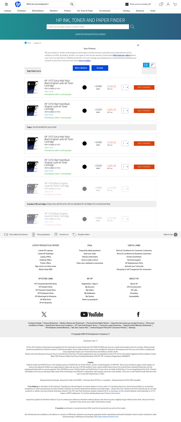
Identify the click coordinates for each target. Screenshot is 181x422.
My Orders (90, 290)
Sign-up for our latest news (45, 266)
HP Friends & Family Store (46, 290)
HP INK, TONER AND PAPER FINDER (90, 20)
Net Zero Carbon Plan (80, 328)
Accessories (104, 11)
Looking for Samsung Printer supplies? (90, 34)
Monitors (54, 11)
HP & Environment (134, 287)
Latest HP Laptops (45, 250)
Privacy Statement (50, 323)
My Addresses (89, 293)
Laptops (7, 11)
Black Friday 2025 (45, 269)
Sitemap (132, 328)
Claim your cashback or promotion (89, 263)
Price (152, 65)
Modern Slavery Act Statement (72, 323)
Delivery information (90, 257)
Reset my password (90, 300)
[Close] (138, 45)
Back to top (170, 235)
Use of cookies (85, 61)
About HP (134, 284)
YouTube (92, 314)
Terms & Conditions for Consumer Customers (134, 250)
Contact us (63, 234)
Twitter (44, 314)
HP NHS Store (45, 300)
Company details (34, 323)
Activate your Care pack (134, 266)
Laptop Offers (45, 257)
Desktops (21, 11)
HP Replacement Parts (134, 263)
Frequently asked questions (90, 250)
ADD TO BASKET (144, 87)
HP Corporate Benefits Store (45, 284)
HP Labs (134, 290)
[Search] (72, 4)
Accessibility (134, 296)
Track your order (90, 254)
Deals (152, 11)
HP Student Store (45, 287)
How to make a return (89, 260)
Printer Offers (45, 263)
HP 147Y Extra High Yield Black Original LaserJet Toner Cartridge (58, 83)
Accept (100, 68)
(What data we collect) (122, 55)
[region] (91, 58)
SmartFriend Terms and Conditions (59, 325)
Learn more (48, 91)
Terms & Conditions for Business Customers (134, 254)
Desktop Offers (46, 260)
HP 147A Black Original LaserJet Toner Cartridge (56, 184)
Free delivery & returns (19, 234)
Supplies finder (39, 43)
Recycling (134, 293)
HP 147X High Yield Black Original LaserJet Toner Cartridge (57, 106)
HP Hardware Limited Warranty (57, 328)
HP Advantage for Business (45, 296)
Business (140, 11)
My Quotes (90, 296)
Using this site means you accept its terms (127, 323)
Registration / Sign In (90, 284)
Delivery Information (112, 393)
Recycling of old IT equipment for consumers (134, 269)
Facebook (138, 314)
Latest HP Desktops (45, 254)
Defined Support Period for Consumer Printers (108, 328)
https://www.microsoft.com (108, 417)
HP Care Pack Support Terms (86, 325)
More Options (81, 68)
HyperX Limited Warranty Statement (137, 325)
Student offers (83, 234)
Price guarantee (43, 234)
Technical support (134, 260)
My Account (89, 287)
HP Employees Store (46, 293)
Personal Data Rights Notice (98, 323)
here (122, 389)
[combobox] (47, 4)
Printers (67, 11)
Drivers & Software (134, 257)
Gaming (126, 11)
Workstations (38, 11)
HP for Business (45, 303)
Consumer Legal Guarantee (110, 325)
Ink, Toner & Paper (85, 11)
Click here (125, 372)
